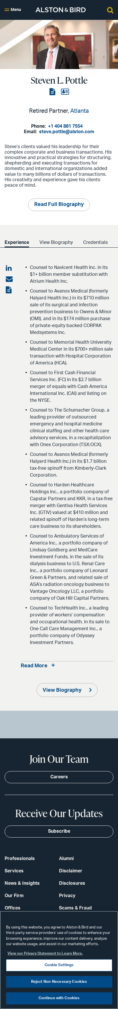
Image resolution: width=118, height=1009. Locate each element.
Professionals (20, 858)
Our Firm (14, 895)
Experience (17, 242)
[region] (59, 960)
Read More (34, 665)
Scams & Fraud (75, 908)
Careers (59, 777)
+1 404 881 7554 (65, 126)
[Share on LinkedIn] (9, 268)
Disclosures (72, 883)
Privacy (67, 895)
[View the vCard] (65, 92)
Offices (12, 908)
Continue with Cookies (59, 998)
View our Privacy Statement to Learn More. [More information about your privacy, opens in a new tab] (45, 954)
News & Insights (22, 883)
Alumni (66, 858)
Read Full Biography (59, 204)
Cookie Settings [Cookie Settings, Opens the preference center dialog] (59, 965)
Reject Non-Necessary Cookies (59, 982)
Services (14, 871)
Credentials (95, 242)
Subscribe (59, 831)
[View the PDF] (53, 92)
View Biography (56, 242)
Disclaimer (70, 871)
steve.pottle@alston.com (66, 131)
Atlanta (79, 111)
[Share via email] (9, 279)
